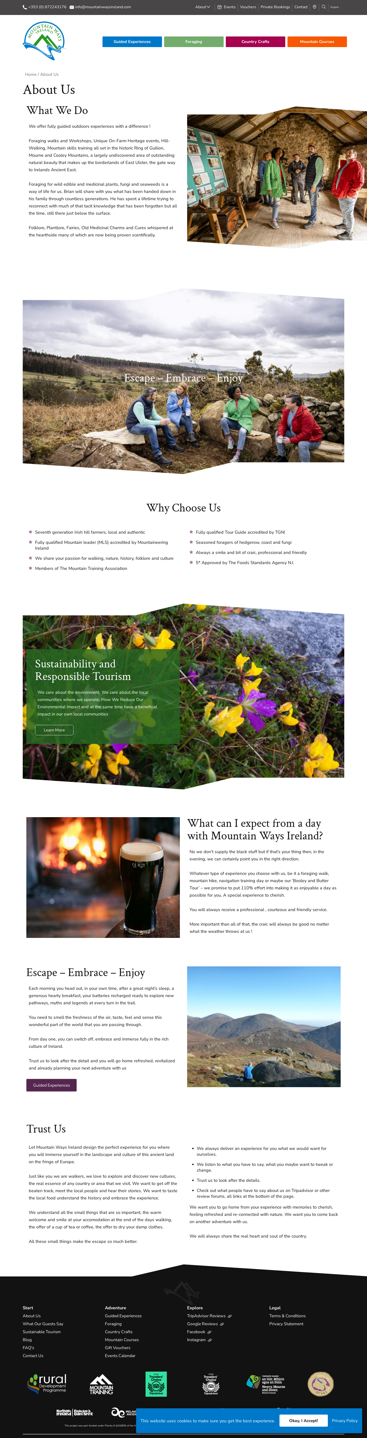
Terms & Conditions (288, 1316)
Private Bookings (275, 7)
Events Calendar (121, 1356)
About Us (32, 1316)
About (200, 7)
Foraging (194, 42)
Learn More (55, 730)
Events (226, 7)
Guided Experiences (132, 42)
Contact (301, 7)
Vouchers (248, 7)
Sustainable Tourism (43, 1332)
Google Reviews (206, 1324)
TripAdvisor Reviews (210, 1316)
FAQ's (29, 1348)
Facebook (199, 1332)
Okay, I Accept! (303, 1421)
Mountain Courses (317, 42)
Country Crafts (255, 42)
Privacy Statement (287, 1324)
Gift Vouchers (118, 1348)
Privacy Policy (344, 1421)
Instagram (200, 1340)
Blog (27, 1340)
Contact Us (33, 1356)
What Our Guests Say (44, 1324)
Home (31, 74)
